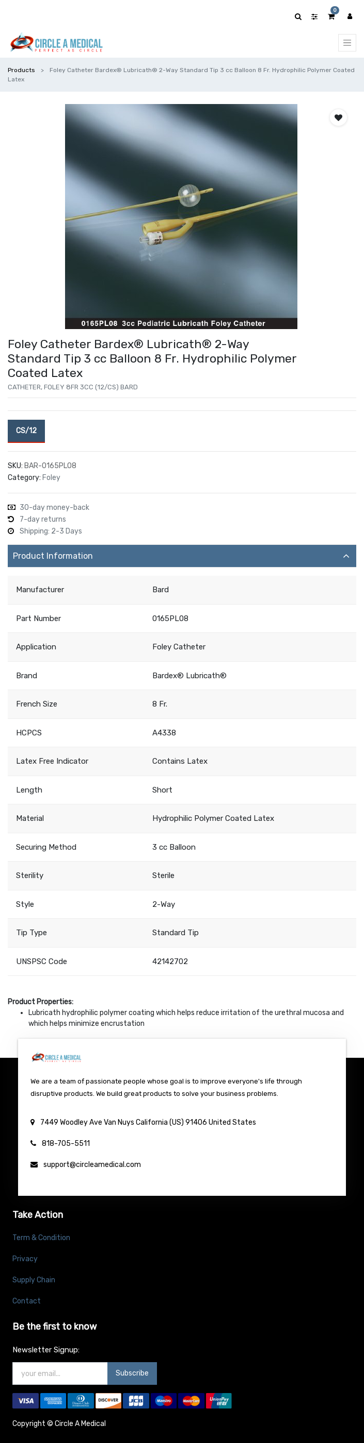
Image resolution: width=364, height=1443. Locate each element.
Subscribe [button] (132, 1373)
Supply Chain (33, 1280)
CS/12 (26, 430)
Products (21, 70)
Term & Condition (41, 1237)
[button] (338, 117)
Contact (26, 1301)
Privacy (25, 1259)
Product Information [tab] (53, 556)
